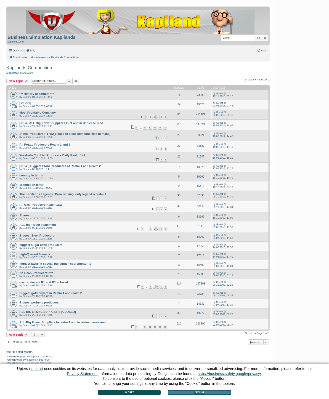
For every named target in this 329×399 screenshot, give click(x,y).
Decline (199, 392)
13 (155, 127)
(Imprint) (36, 369)
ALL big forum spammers (37, 224)
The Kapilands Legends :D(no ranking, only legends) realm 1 (62, 194)
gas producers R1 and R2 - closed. (44, 282)
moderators (26, 73)
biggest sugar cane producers (40, 245)
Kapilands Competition (29, 67)
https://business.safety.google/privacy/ (229, 374)
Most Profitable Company (37, 112)
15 (165, 127)
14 (160, 127)
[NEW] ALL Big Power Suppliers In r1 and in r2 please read (61, 123)
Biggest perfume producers (39, 302)
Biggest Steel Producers (36, 235)
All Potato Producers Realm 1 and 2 (44, 144)
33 (155, 326)
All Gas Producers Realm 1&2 (40, 204)
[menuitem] (30, 50)
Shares (24, 215)
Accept (129, 392)
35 (165, 326)
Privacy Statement (82, 374)
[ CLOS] (25, 103)
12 (150, 127)
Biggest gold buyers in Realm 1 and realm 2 (50, 293)
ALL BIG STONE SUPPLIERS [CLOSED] (47, 312)
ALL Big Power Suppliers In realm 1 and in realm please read (62, 322)
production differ (31, 184)
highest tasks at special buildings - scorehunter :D (55, 263)
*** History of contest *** (36, 94)
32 (150, 326)
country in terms (31, 175)
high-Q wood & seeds (34, 254)
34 (160, 326)
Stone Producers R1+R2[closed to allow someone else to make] (64, 134)
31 (145, 326)
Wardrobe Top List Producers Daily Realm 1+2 (52, 155)
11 (145, 127)
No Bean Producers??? (36, 273)
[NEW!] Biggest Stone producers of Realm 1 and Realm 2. (60, 166)
